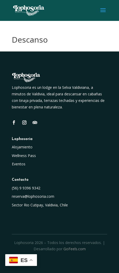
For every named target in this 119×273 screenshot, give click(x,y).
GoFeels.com (74, 248)
